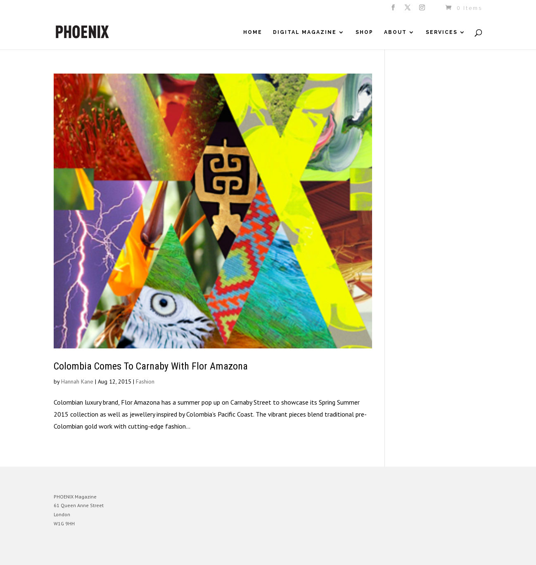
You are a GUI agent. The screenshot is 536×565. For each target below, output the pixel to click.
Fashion (145, 381)
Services (442, 32)
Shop (364, 32)
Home (252, 32)
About (395, 32)
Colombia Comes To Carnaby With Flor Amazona (151, 366)
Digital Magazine (305, 32)
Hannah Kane (77, 381)
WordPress (143, 552)
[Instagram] (422, 10)
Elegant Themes (92, 552)
